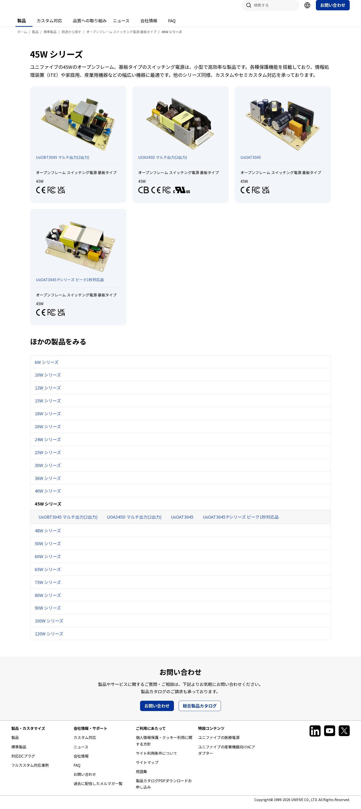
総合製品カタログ (200, 710)
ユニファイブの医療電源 (218, 742)
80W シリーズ (48, 600)
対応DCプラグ (23, 760)
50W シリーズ (48, 548)
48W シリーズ (48, 535)
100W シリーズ (49, 625)
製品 (21, 25)
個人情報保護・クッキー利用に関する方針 (164, 745)
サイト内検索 (247, 10)
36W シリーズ (48, 483)
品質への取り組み (90, 25)
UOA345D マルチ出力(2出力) (134, 521)
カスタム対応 (49, 25)
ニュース (121, 25)
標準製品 (18, 751)
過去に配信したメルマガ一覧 (98, 788)
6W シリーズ (47, 367)
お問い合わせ (332, 10)
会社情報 (148, 25)
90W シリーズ (48, 612)
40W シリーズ (48, 495)
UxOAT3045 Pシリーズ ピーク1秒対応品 (241, 521)
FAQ (172, 25)
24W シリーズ (48, 444)
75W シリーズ (48, 587)
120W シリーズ (49, 638)
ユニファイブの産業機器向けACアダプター (226, 755)
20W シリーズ (48, 431)
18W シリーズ (48, 418)
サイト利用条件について (156, 758)
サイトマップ (147, 767)
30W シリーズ (48, 470)
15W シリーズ (48, 405)
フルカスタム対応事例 (30, 770)
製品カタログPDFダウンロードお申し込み (164, 788)
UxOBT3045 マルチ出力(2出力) (68, 521)
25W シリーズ (48, 457)
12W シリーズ (48, 392)
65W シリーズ (48, 574)
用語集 (141, 776)
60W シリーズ (48, 561)
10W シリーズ (48, 379)
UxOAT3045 (182, 521)
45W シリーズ (48, 508)
